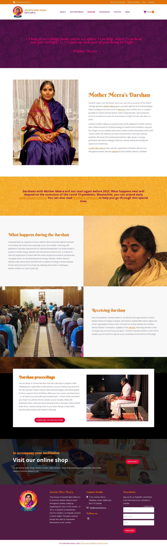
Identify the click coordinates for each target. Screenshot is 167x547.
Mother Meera (109, 106)
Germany (121, 109)
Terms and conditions (89, 543)
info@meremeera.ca (22, 2)
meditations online (32, 198)
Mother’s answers (85, 198)
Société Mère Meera (97, 148)
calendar (114, 151)
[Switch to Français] (151, 2)
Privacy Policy (103, 543)
